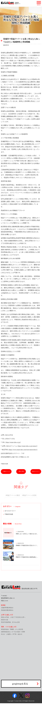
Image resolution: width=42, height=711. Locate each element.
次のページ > (36, 471)
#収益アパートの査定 (13, 498)
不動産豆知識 (4, 463)
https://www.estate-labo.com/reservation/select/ (23, 449)
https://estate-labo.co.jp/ (13, 442)
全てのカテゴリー (10, 511)
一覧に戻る (21, 471)
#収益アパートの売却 (29, 498)
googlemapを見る (20, 684)
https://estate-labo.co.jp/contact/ (27, 446)
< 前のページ (6, 471)
